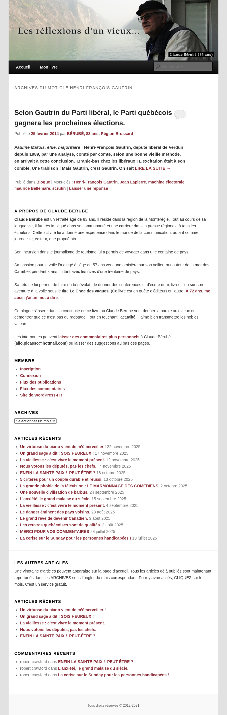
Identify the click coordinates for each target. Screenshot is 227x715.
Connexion (30, 375)
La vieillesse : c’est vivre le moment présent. (62, 460)
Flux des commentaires (42, 388)
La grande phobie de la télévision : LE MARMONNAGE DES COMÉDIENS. (89, 486)
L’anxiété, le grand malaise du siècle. (55, 499)
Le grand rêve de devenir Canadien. (54, 518)
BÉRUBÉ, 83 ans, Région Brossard (100, 133)
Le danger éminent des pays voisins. (55, 512)
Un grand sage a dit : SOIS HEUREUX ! (57, 453)
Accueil (23, 67)
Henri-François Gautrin (96, 182)
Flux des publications (40, 382)
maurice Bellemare (32, 188)
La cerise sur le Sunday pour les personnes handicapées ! (75, 538)
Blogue (43, 182)
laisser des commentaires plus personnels (98, 337)
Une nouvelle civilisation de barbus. (54, 492)
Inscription (30, 369)
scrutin (59, 188)
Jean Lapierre (133, 182)
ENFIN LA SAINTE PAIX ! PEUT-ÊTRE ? (57, 472)
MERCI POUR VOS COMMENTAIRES (54, 531)
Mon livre (48, 67)
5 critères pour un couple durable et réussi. (61, 479)
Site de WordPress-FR (41, 395)
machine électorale (166, 182)
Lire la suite (153, 168)
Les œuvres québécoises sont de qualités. (60, 525)
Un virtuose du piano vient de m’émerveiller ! (63, 446)
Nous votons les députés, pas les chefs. (59, 466)
